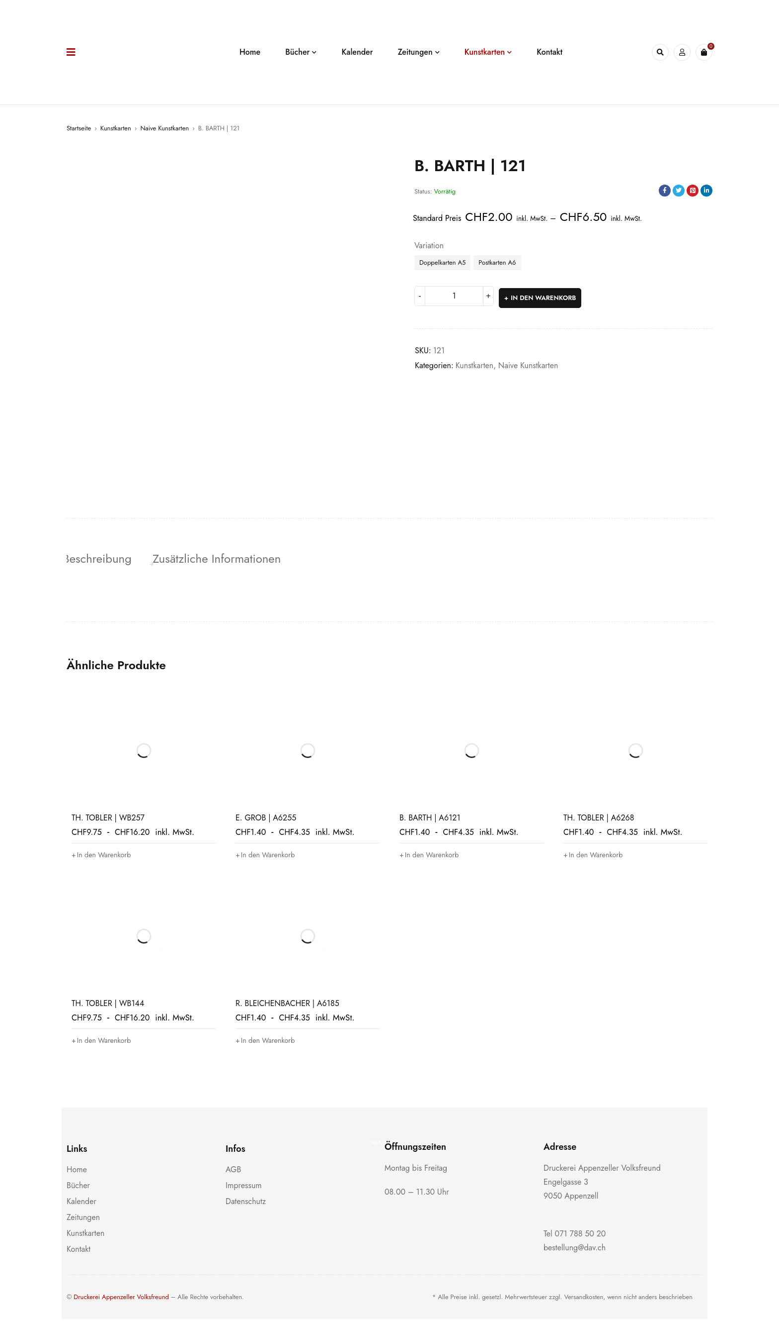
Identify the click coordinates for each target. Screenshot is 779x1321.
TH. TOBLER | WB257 (108, 819)
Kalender (81, 1203)
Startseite (79, 128)
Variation (429, 245)
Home (77, 1171)
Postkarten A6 (497, 262)
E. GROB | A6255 (265, 819)
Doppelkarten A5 (442, 262)
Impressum (244, 1187)
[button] (105, 856)
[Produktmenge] (454, 296)
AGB (233, 1171)
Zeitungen (83, 1219)
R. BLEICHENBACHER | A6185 (287, 1005)
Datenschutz (246, 1203)
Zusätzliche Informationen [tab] (224, 558)
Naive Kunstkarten (164, 128)
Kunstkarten (115, 128)
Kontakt (78, 1251)
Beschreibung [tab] (101, 558)
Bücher (78, 1187)
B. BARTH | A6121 (430, 819)
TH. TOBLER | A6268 (598, 819)
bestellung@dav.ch (575, 1249)
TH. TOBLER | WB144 (108, 1005)
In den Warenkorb (544, 296)
